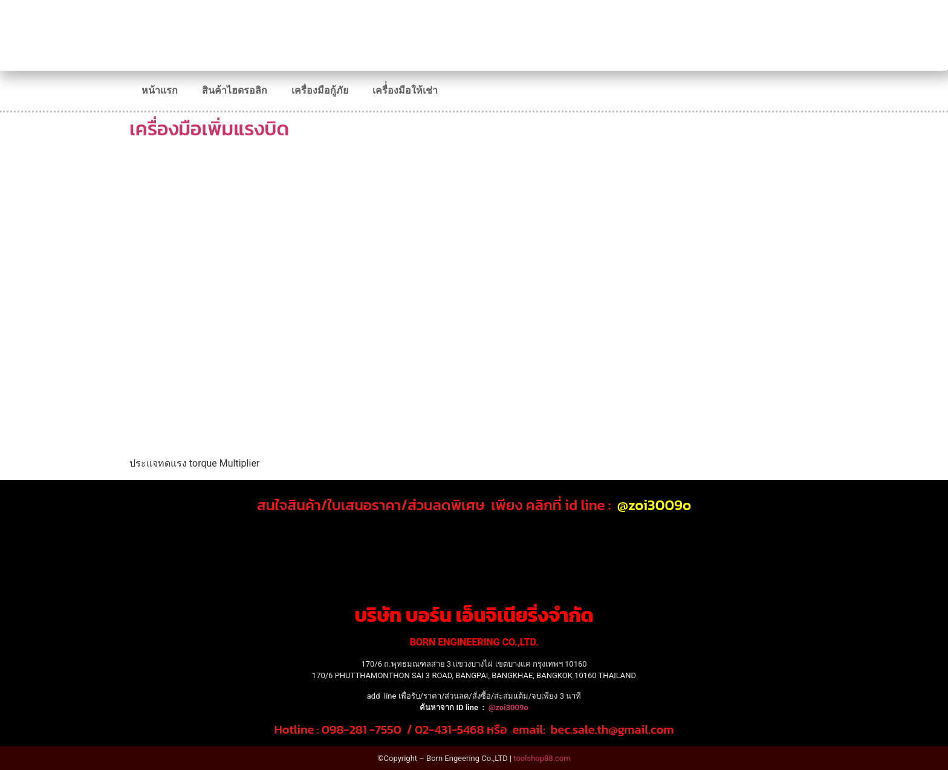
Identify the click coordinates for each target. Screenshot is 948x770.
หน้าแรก (159, 90)
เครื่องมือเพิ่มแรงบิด (209, 128)
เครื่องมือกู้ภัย (319, 90)
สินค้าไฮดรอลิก (234, 90)
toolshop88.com (541, 758)
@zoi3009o (654, 505)
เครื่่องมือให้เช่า (405, 90)
